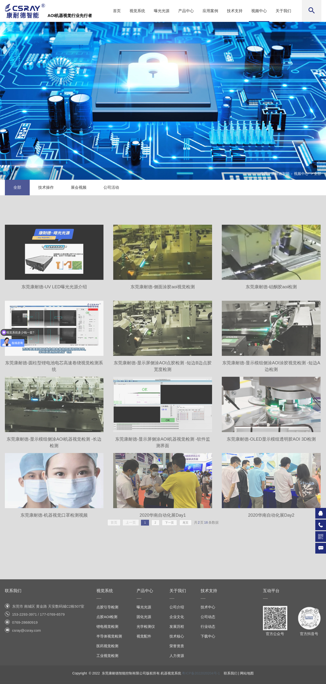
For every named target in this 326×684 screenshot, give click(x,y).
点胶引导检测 (107, 650)
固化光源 (144, 659)
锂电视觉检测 (107, 669)
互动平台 (271, 633)
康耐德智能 (280, 173)
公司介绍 (176, 650)
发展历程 (176, 669)
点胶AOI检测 (106, 659)
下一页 (169, 526)
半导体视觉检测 (109, 679)
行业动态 (208, 669)
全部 (17, 187)
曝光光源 (161, 11)
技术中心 (208, 650)
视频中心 (259, 11)
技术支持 (234, 11)
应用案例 (210, 11)
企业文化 (176, 659)
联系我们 (13, 633)
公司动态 (208, 659)
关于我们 (283, 11)
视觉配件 (144, 679)
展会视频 (78, 187)
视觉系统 (137, 11)
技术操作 (46, 187)
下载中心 (208, 679)
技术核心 (176, 679)
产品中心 (186, 11)
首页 (117, 11)
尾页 (185, 526)
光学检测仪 (146, 669)
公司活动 (111, 187)
